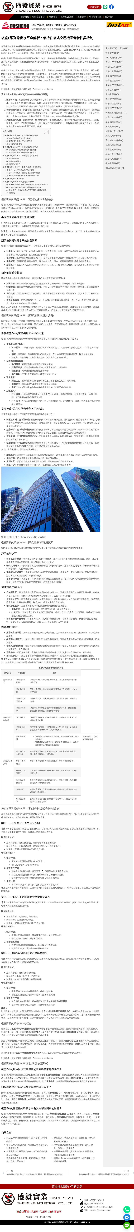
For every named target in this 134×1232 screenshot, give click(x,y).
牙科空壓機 (112, 94)
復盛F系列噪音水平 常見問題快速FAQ (20, 182)
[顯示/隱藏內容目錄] (45, 132)
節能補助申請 (39, 17)
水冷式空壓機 (113, 76)
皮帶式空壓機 (114, 71)
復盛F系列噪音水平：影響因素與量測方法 (21, 147)
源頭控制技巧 (14, 158)
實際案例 (53, 17)
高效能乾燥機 (114, 140)
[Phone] (126, 1209)
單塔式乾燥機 (114, 122)
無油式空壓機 (114, 67)
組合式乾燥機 (114, 159)
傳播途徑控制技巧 (15, 161)
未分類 (111, 48)
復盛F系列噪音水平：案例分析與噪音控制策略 (23, 167)
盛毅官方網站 (12, 310)
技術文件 (113, 53)
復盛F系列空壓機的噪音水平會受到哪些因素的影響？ (28, 190)
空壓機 (42, 902)
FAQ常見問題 (114, 58)
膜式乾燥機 (113, 127)
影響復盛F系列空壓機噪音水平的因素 (22, 150)
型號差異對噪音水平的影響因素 (20, 141)
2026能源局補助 (115, 168)
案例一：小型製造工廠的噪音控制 (21, 170)
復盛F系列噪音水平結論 (14, 179)
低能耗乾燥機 (113, 145)
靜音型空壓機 (114, 81)
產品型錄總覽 (67, 17)
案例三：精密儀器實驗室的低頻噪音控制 (24, 176)
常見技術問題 (95, 17)
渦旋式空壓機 (114, 62)
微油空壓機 (113, 163)
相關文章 (12, 193)
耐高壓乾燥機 (113, 150)
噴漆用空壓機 (114, 108)
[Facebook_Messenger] (126, 1217)
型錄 (124, 48)
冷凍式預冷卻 (113, 136)
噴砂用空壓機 (113, 104)
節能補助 (94, 7)
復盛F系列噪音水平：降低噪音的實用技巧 (21, 156)
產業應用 (82, 17)
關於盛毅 (25, 17)
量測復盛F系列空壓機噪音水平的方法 (22, 153)
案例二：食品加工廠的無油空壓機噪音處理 (24, 173)
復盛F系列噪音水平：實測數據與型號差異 (21, 135)
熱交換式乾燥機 (114, 131)
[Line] (126, 1225)
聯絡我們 (109, 17)
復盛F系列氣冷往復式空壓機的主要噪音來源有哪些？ (28, 184)
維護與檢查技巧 (14, 164)
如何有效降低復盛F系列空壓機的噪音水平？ (25, 187)
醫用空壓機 (113, 90)
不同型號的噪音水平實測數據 (19, 138)
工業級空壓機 (115, 85)
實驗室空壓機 (114, 99)
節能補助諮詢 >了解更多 (67, 1186)
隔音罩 (38, 871)
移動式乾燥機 (114, 154)
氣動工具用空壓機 (116, 113)
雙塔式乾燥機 (114, 117)
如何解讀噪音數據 (15, 144)
